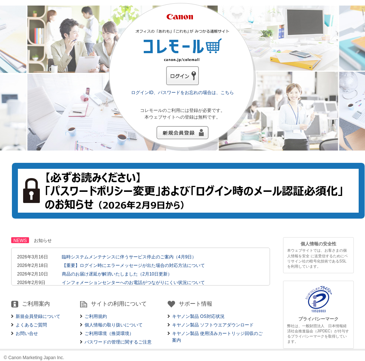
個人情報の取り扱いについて (114, 325)
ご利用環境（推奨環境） (109, 333)
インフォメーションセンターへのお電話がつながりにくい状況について (133, 282)
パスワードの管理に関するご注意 (118, 342)
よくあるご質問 (31, 325)
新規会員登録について (38, 316)
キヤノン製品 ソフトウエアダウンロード (213, 325)
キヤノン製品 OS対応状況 (198, 316)
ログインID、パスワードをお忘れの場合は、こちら (182, 92)
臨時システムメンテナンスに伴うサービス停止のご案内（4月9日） (129, 257)
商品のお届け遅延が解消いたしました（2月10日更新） (117, 274)
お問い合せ (27, 333)
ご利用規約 (96, 316)
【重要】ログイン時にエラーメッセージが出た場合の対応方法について (133, 265)
